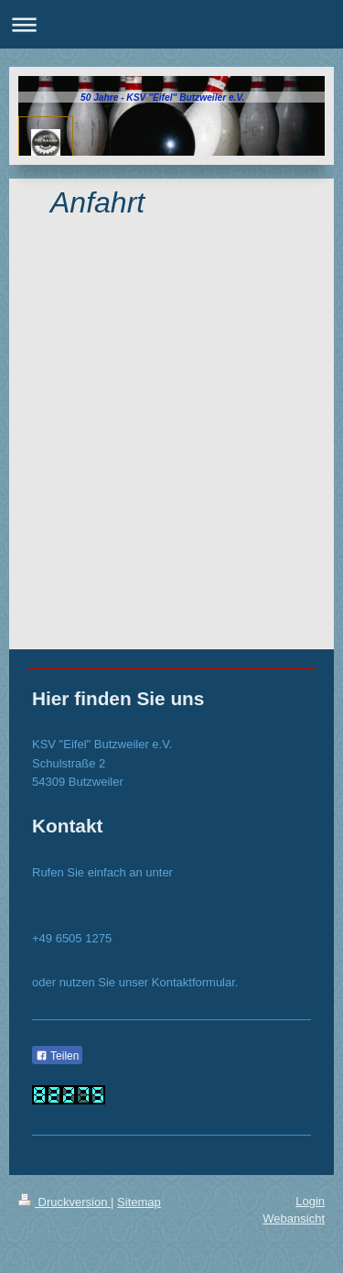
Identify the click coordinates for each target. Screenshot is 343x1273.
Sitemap (139, 1202)
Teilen (57, 1056)
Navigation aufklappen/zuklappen (171, 24)
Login (310, 1201)
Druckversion (64, 1202)
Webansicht (294, 1218)
